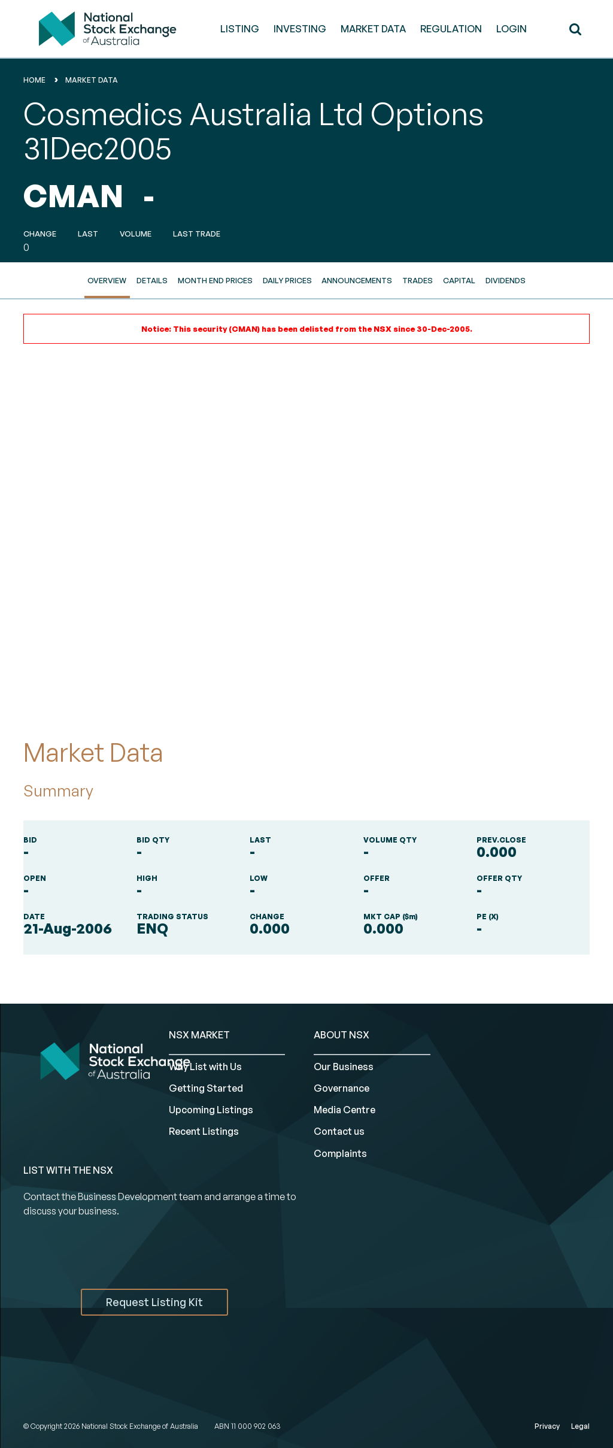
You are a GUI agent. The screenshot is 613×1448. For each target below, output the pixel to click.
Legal (580, 1426)
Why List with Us (205, 1067)
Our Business (344, 1067)
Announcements (356, 280)
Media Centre (344, 1110)
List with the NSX (68, 1170)
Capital (459, 280)
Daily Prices (287, 280)
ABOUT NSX (341, 1035)
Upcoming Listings (211, 1110)
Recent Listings (204, 1131)
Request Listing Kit (154, 1301)
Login (511, 29)
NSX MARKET (199, 1035)
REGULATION (451, 29)
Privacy (547, 1426)
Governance (341, 1088)
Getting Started (206, 1088)
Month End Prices (215, 280)
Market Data (91, 79)
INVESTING (300, 29)
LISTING (239, 29)
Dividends (505, 280)
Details (152, 280)
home (34, 79)
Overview (106, 280)
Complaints (340, 1153)
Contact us (339, 1131)
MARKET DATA (373, 29)
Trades (417, 280)
